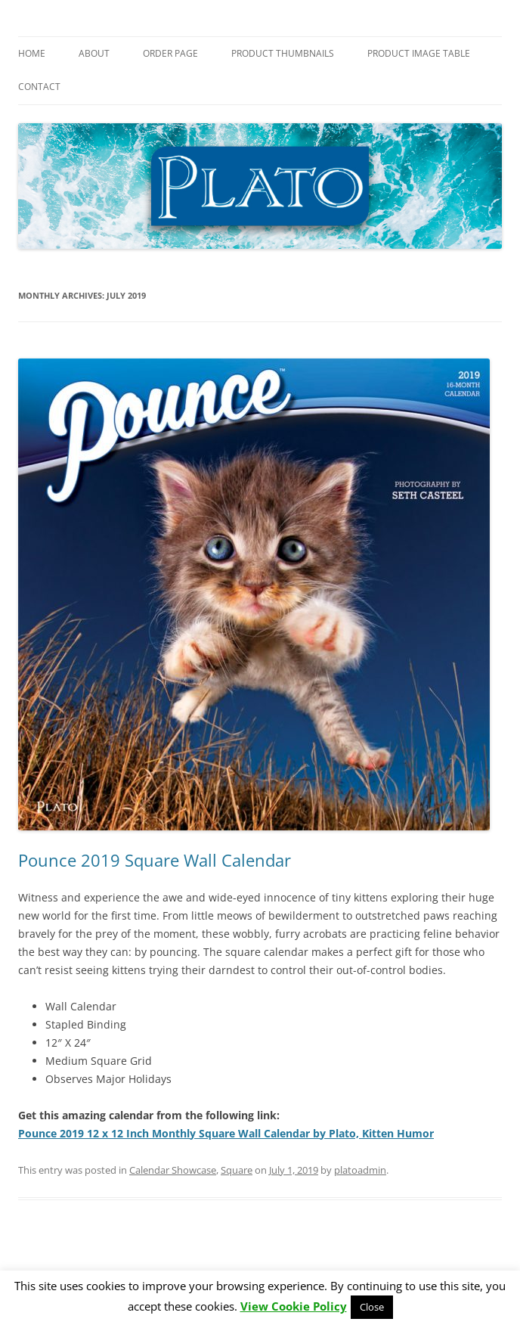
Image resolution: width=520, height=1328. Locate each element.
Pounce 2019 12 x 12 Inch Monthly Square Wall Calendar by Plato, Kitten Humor (226, 1133)
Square (236, 1170)
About (94, 53)
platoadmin (360, 1170)
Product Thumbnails (282, 53)
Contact (39, 86)
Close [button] (372, 1307)
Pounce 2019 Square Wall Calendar (154, 860)
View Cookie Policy (293, 1306)
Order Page (170, 53)
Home (31, 53)
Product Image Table (418, 53)
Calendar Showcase (172, 1170)
